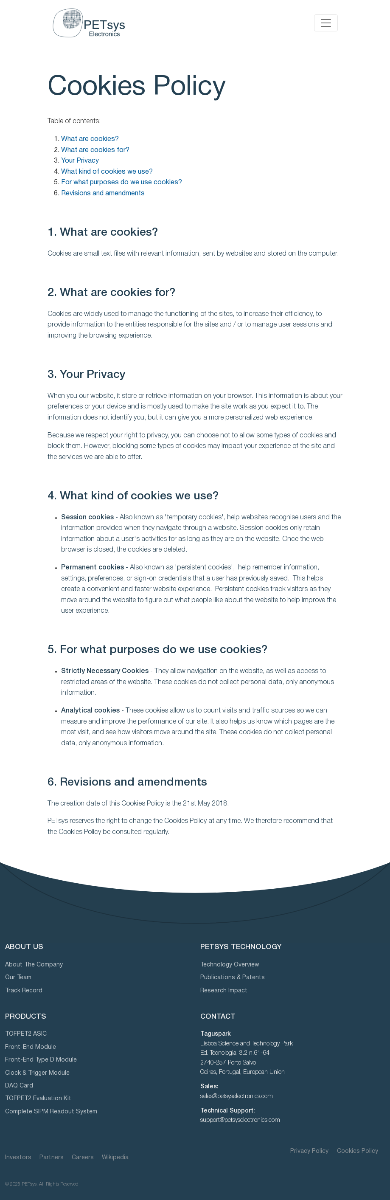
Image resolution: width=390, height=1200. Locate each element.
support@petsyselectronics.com (240, 1120)
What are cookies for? (95, 150)
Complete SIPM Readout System (51, 1112)
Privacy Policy (310, 1151)
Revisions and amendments (103, 194)
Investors (18, 1158)
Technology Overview (229, 965)
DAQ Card (19, 1086)
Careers (83, 1158)
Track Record (23, 991)
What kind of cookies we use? (107, 172)
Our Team (18, 977)
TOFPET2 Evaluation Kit (38, 1098)
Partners (51, 1158)
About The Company (34, 965)
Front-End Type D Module (41, 1060)
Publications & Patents (232, 977)
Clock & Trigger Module (37, 1073)
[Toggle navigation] (326, 22)
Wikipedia (115, 1158)
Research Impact (223, 991)
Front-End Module (30, 1047)
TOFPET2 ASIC (26, 1034)
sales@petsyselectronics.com (236, 1096)
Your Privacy (80, 161)
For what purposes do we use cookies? (121, 183)
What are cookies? (90, 139)
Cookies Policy (357, 1151)
